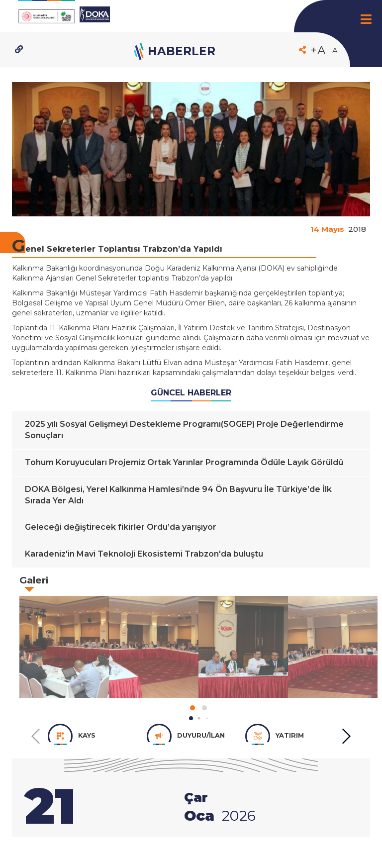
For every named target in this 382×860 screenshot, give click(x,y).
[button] (191, 718)
